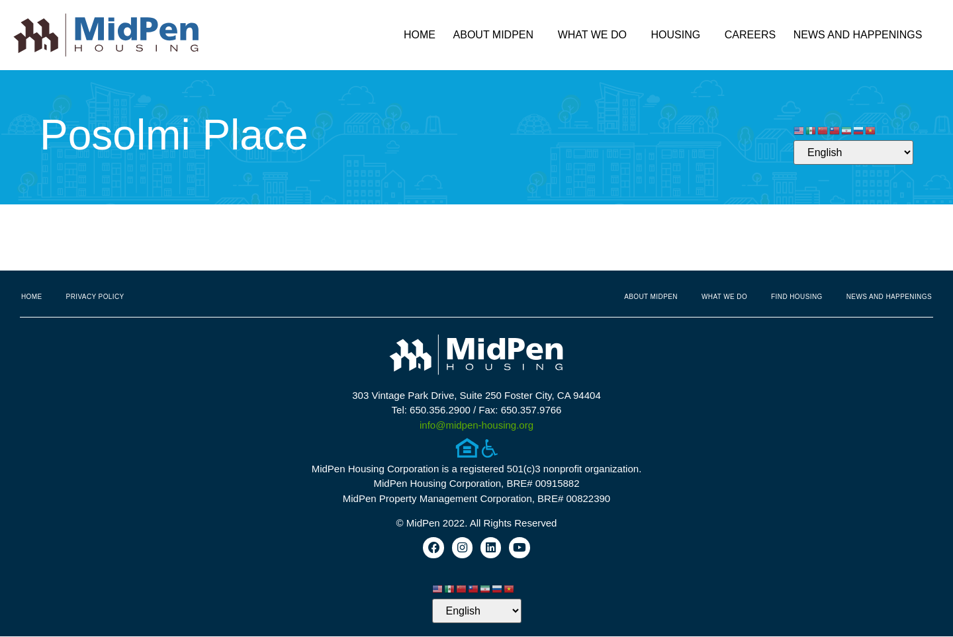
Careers (750, 34)
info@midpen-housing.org (476, 425)
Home (419, 34)
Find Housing (797, 296)
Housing (679, 35)
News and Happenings (861, 35)
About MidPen (497, 35)
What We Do (595, 35)
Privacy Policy (95, 296)
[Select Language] (853, 152)
